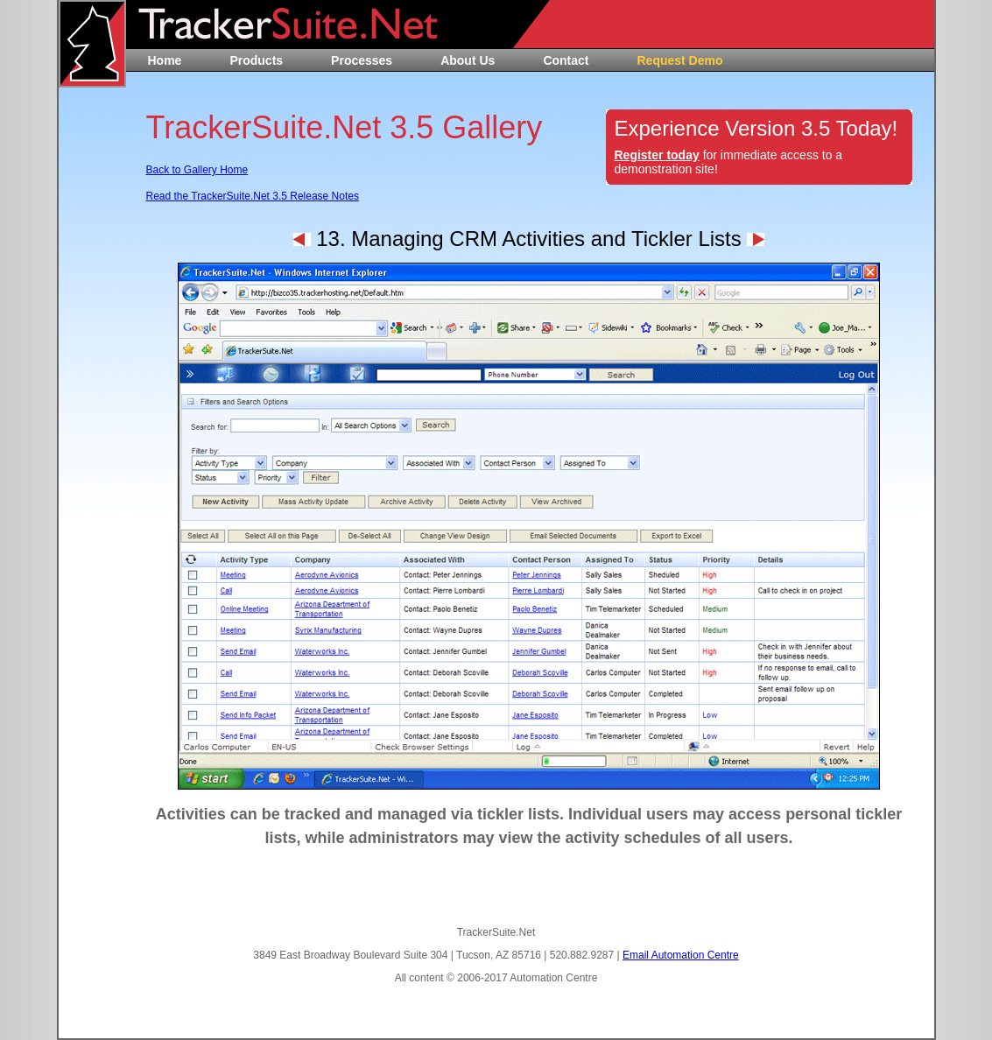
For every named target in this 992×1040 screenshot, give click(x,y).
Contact (565, 60)
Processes (361, 60)
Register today (657, 155)
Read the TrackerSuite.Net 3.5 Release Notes (252, 196)
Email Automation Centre (681, 955)
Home (165, 60)
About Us (467, 60)
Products (256, 60)
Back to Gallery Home (197, 170)
